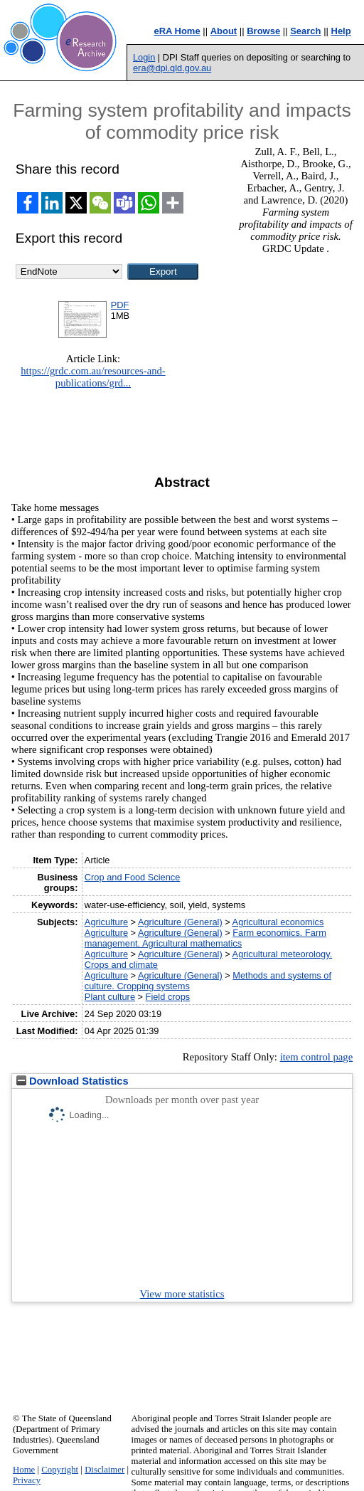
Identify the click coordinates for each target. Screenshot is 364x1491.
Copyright (59, 1470)
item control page (316, 1057)
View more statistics (182, 1294)
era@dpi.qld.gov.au (172, 68)
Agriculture (106, 922)
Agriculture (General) (180, 922)
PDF (120, 305)
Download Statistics (72, 1081)
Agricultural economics (278, 922)
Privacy (27, 1480)
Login (144, 57)
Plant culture (110, 996)
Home (24, 1470)
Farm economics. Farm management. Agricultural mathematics (205, 938)
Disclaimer (104, 1470)
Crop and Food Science (132, 877)
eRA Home (177, 31)
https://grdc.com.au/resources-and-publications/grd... (93, 377)
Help (341, 31)
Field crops (168, 996)
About (223, 31)
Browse (263, 31)
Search (305, 31)
